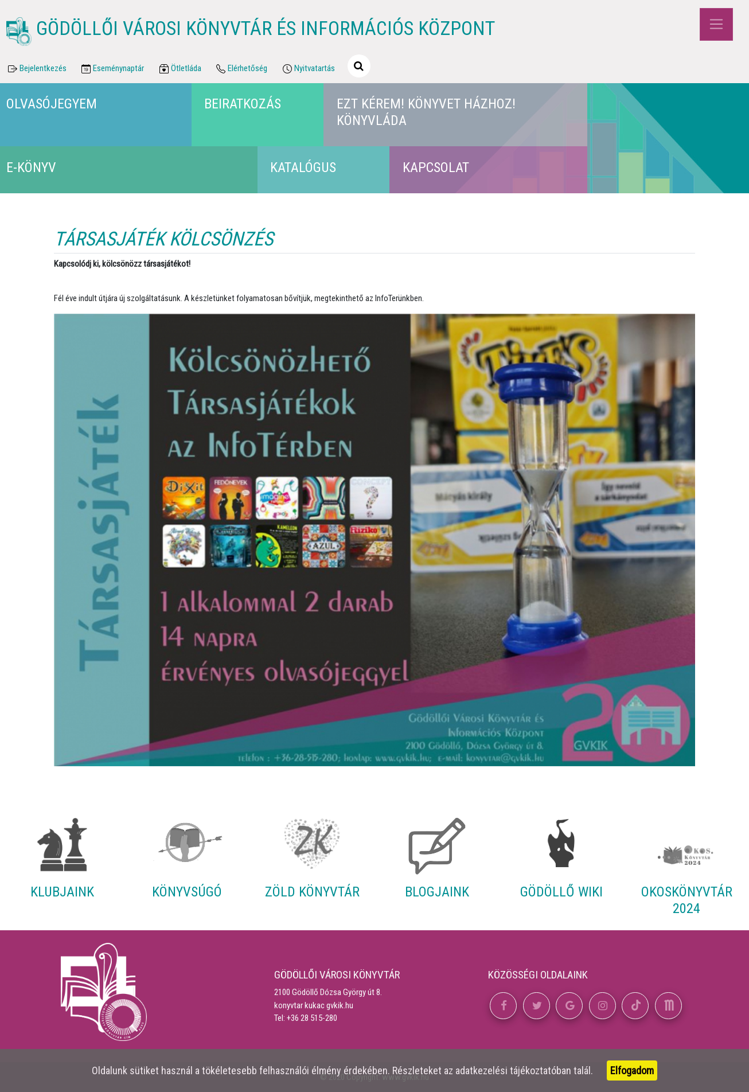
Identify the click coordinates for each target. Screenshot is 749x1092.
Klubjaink (62, 892)
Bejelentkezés (36, 69)
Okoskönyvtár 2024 (686, 900)
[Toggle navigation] (716, 24)
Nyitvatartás (307, 69)
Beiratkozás (242, 104)
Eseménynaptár (112, 69)
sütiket (144, 1070)
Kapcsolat (436, 167)
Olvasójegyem (51, 104)
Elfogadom (632, 1070)
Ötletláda (179, 69)
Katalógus (303, 167)
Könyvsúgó (187, 892)
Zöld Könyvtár (312, 892)
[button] (503, 1005)
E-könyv (31, 167)
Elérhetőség (241, 69)
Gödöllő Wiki (561, 892)
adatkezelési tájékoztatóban (513, 1070)
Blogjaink (437, 892)
